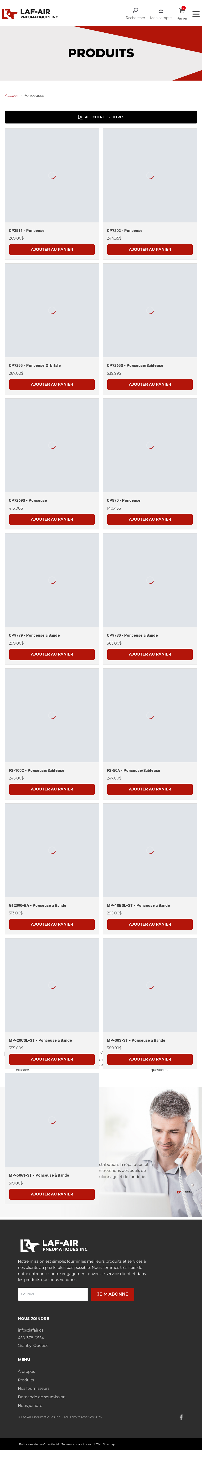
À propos (26, 1371)
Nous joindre (30, 1405)
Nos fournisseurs (34, 1388)
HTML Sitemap (104, 1444)
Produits (26, 1380)
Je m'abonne (112, 1294)
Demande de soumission (42, 1397)
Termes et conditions (77, 1444)
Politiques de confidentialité (39, 1444)
